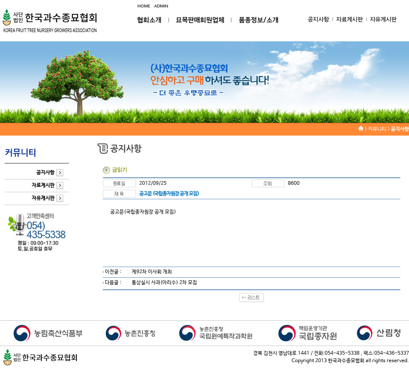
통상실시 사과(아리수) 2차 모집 (164, 283)
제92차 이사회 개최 (152, 272)
